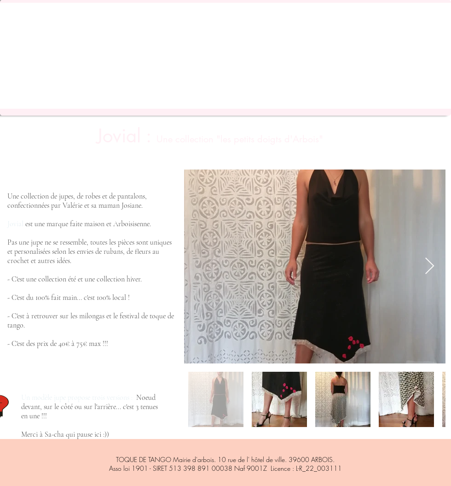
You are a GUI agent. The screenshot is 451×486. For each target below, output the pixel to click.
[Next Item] (429, 266)
